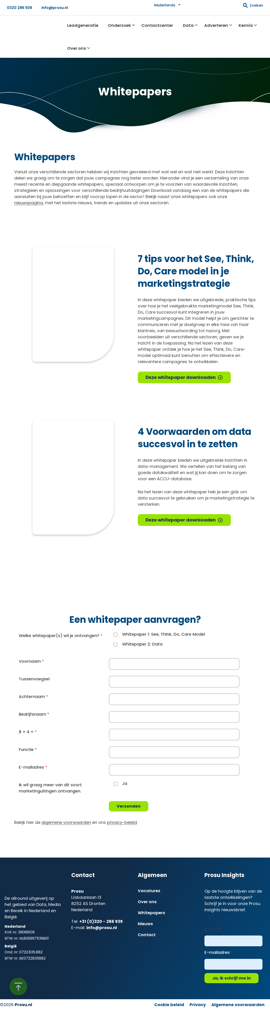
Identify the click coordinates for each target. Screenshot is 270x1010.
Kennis (246, 25)
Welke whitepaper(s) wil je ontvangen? (59, 635)
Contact (147, 935)
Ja (124, 783)
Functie (26, 749)
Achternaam (32, 696)
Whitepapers (151, 913)
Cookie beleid (169, 1004)
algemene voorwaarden (66, 822)
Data (188, 25)
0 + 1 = (211, 929)
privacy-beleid (122, 822)
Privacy (198, 1004)
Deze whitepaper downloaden (181, 377)
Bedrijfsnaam (32, 714)
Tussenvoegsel (34, 679)
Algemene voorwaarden (237, 1004)
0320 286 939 (19, 7)
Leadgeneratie (82, 25)
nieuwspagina (28, 203)
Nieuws (145, 924)
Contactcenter (157, 25)
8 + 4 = (26, 732)
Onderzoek (119, 25)
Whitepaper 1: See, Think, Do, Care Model (163, 634)
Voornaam (30, 661)
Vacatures (149, 891)
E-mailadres (31, 767)
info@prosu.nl (54, 7)
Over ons (76, 48)
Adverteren (216, 25)
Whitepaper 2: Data (142, 644)
